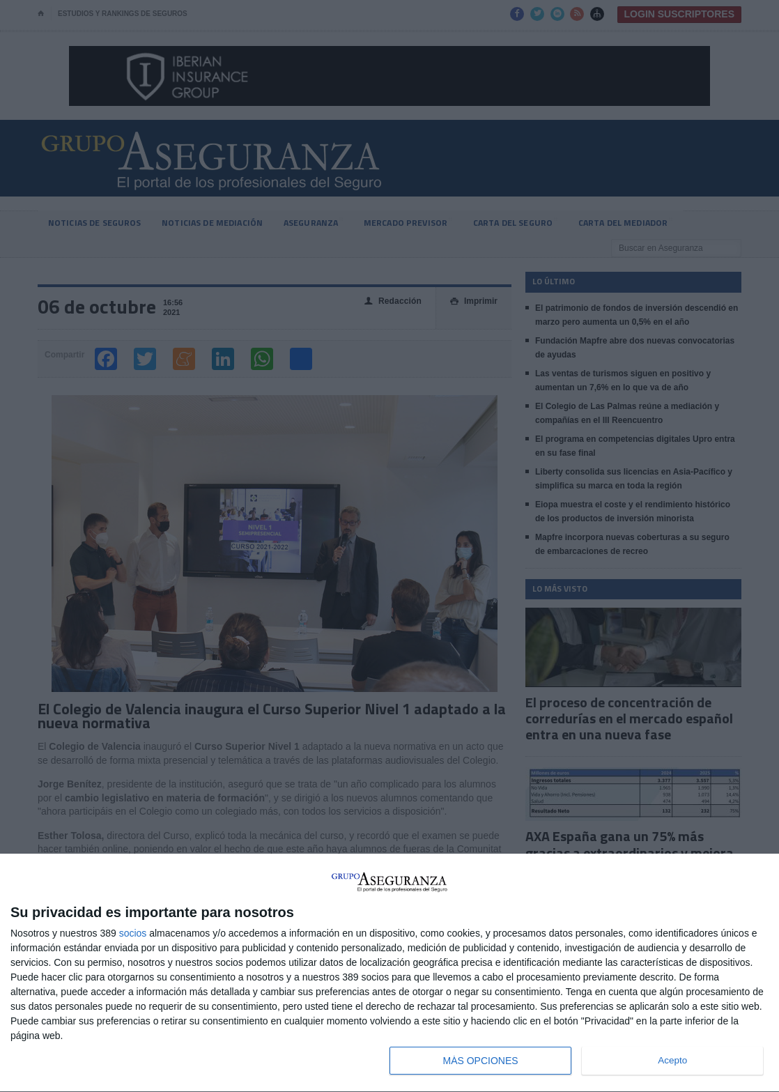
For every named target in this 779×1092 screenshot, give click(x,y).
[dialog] (389, 973)
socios (133, 933)
